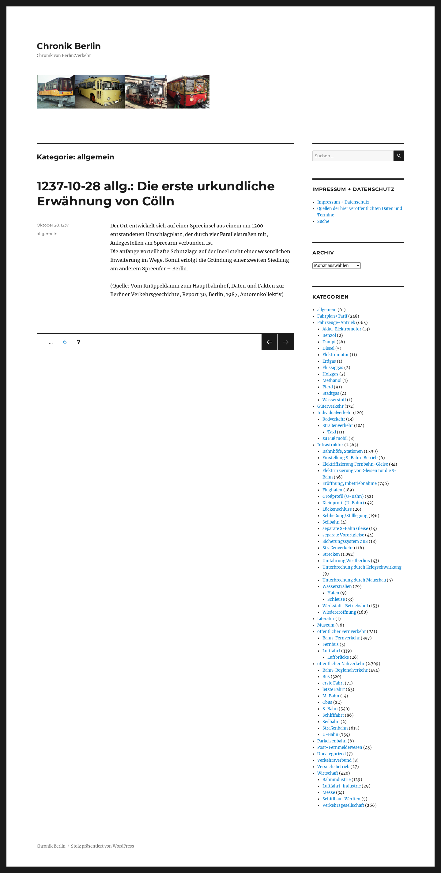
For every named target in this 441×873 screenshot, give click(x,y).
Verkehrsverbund (334, 760)
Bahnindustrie (336, 779)
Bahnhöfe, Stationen (342, 451)
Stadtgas (330, 393)
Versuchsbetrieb (333, 766)
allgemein (47, 233)
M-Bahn (330, 696)
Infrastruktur (330, 445)
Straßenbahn (335, 728)
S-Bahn (330, 708)
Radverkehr (333, 419)
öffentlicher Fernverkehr (341, 631)
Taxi (331, 432)
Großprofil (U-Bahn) (343, 496)
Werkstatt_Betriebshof (345, 605)
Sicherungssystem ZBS (345, 541)
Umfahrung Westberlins (346, 560)
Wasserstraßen (337, 586)
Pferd (327, 387)
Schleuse (336, 599)
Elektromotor (335, 354)
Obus (327, 702)
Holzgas (330, 374)
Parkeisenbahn (332, 741)
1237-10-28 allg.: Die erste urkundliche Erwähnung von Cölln (156, 193)
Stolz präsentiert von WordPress (102, 846)
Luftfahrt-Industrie (341, 786)
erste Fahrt (333, 683)
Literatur (325, 618)
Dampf (329, 342)
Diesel (328, 348)
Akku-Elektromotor (341, 329)
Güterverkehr (330, 406)
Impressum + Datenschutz (343, 202)
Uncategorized (331, 754)
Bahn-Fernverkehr (341, 638)
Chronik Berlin (69, 46)
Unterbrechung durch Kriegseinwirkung (361, 567)
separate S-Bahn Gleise (345, 528)
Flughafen (332, 490)
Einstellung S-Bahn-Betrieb (350, 457)
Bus (326, 676)
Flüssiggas (332, 367)
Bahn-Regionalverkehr (345, 670)
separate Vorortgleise (343, 535)
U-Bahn (330, 734)
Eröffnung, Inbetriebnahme (349, 483)
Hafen (333, 593)
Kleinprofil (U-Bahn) (343, 502)
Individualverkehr (334, 412)
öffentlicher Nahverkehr (341, 663)
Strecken (331, 554)
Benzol (329, 335)
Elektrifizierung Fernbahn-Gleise (355, 464)
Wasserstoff (334, 399)
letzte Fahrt (333, 689)
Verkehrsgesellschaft (343, 805)
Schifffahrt (333, 715)
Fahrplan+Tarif (332, 316)
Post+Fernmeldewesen (339, 747)
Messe (328, 792)
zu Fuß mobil (335, 438)
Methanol (331, 380)
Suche (323, 221)
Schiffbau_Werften (341, 799)
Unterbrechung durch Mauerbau (354, 580)
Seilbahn (331, 522)
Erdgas (329, 361)
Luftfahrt (331, 651)
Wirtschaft (327, 773)
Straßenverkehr (337, 425)
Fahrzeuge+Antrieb (336, 322)
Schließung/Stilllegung (345, 515)
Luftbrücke (338, 657)
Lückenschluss (337, 509)
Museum (325, 625)
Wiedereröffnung (339, 612)
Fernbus (330, 644)
